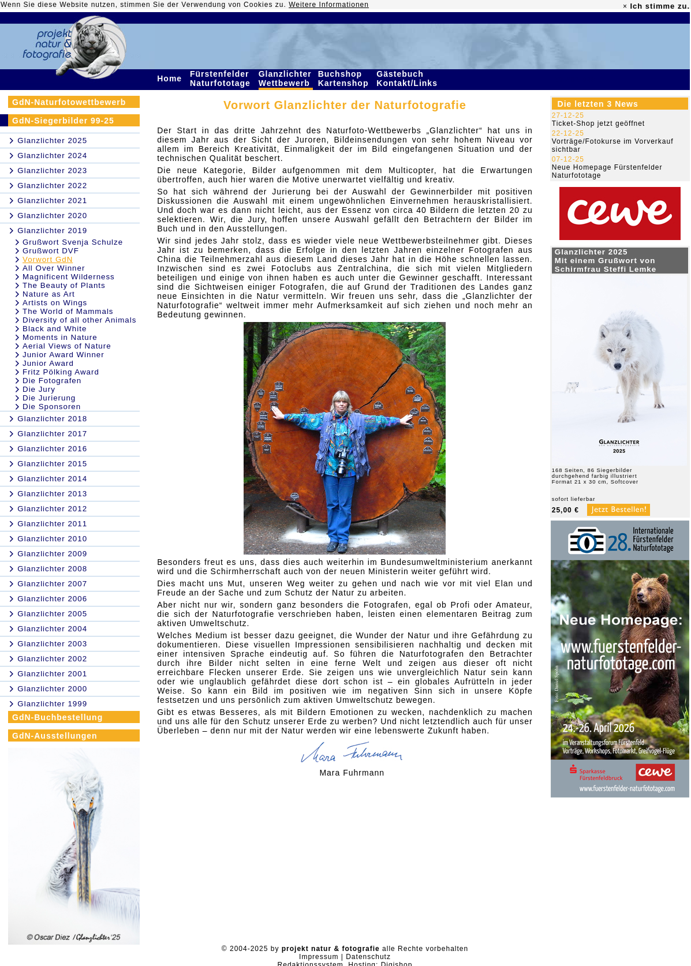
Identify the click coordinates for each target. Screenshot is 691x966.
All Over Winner (54, 268)
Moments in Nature (60, 337)
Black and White (55, 328)
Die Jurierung (49, 398)
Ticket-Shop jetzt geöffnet (598, 123)
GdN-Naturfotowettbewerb (69, 102)
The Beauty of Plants (64, 285)
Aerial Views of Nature (67, 346)
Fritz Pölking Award (61, 372)
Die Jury (39, 389)
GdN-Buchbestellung (57, 717)
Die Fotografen (52, 380)
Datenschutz (368, 957)
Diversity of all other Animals (79, 320)
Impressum (318, 957)
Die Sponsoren (52, 406)
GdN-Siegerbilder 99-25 (63, 120)
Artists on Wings (55, 302)
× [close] (625, 6)
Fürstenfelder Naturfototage (221, 78)
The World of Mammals (68, 311)
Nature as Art (49, 294)
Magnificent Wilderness (69, 276)
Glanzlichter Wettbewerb (286, 78)
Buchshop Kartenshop (345, 78)
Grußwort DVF (51, 250)
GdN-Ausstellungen (55, 735)
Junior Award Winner (63, 354)
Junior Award (48, 363)
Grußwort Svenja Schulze (73, 242)
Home (171, 78)
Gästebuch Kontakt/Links (408, 78)
